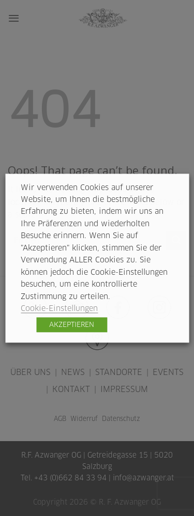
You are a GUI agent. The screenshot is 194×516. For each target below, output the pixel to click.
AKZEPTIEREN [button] (71, 324)
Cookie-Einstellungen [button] (59, 308)
